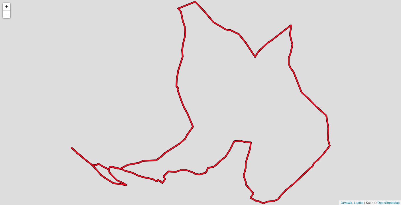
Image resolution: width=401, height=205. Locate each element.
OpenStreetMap (388, 202)
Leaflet (358, 202)
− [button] (6, 14)
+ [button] (6, 6)
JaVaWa (346, 202)
